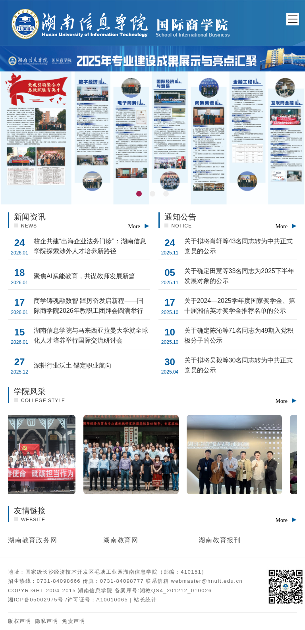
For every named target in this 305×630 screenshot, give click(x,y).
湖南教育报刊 (220, 540)
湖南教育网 (121, 540)
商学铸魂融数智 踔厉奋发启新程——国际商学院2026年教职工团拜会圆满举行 (88, 305)
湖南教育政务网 (32, 540)
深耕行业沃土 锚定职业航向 (73, 365)
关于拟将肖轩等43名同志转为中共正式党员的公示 (238, 246)
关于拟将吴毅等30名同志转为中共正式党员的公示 (238, 365)
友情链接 (30, 510)
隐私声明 (46, 621)
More (134, 226)
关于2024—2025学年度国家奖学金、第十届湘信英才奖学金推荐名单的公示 (239, 305)
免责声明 (73, 621)
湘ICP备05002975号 (36, 600)
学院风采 (30, 391)
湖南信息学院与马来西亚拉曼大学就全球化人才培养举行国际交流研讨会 (91, 335)
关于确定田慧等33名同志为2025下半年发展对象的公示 (239, 276)
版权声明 (19, 621)
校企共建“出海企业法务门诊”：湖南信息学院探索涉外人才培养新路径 (90, 246)
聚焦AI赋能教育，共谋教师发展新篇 (84, 276)
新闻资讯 (30, 216)
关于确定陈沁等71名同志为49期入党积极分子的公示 (239, 335)
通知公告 (180, 216)
